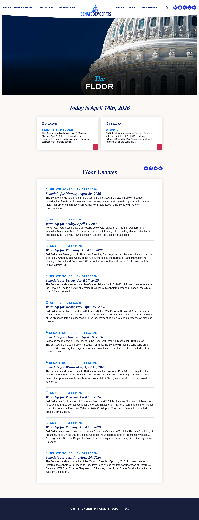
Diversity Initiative (94, 509)
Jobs (72, 509)
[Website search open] (166, 7)
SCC (127, 509)
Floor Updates (99, 172)
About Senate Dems (18, 7)
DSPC (115, 509)
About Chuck (126, 7)
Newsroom (67, 7)
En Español (150, 7)
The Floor (46, 7)
